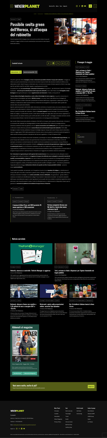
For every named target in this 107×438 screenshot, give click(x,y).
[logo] (27, 6)
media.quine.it (16, 424)
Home (35, 13)
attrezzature (13, 19)
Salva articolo (16, 72)
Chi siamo (56, 411)
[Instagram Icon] (77, 6)
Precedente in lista (18, 197)
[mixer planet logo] (17, 411)
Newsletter (57, 416)
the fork (18, 266)
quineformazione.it (31, 424)
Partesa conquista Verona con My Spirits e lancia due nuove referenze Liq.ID (57, 207)
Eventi (66, 419)
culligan (19, 19)
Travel (66, 416)
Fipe (61, 6)
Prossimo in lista (52, 197)
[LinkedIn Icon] (82, 6)
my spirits (54, 201)
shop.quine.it (23, 424)
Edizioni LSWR (91, 413)
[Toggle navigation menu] (11, 6)
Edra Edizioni (91, 411)
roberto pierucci (79, 108)
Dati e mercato (68, 411)
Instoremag (79, 413)
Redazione (21, 209)
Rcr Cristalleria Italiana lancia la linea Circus (85, 112)
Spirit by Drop (68, 424)
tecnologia (13, 266)
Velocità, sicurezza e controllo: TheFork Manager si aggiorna (30, 270)
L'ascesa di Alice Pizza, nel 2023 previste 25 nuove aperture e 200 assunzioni (27, 206)
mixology (60, 201)
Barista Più (52, 6)
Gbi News (79, 411)
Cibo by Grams (69, 421)
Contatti (56, 413)
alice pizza (26, 201)
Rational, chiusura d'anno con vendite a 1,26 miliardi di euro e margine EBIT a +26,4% (85, 91)
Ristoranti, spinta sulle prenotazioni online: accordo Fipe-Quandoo (52, 305)
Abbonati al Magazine (29, 373)
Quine (89, 419)
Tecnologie (40, 13)
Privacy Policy (57, 421)
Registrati (91, 386)
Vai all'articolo (17, 373)
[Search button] (95, 6)
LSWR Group (91, 416)
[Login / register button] (90, 6)
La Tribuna (90, 421)
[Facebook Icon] (79, 6)
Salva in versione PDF (30, 72)
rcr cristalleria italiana (87, 104)
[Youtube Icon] (85, 6)
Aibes (57, 6)
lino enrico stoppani (49, 300)
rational (84, 86)
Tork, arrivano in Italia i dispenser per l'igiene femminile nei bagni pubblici (85, 72)
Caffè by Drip (68, 427)
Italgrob (65, 6)
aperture (15, 201)
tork (77, 67)
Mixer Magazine (58, 419)
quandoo (57, 300)
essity (87, 67)
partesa (49, 201)
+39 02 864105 (18, 421)
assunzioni (21, 201)
